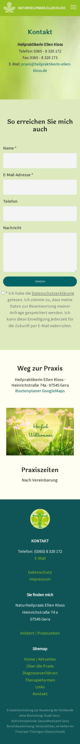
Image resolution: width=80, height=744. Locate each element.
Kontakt (40, 693)
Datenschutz (40, 572)
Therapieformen (40, 680)
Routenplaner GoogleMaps (40, 390)
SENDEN (40, 281)
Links (40, 687)
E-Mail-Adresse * (18, 174)
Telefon (10, 201)
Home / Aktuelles (40, 659)
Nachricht (12, 227)
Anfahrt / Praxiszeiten (40, 633)
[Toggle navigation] (73, 7)
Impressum (40, 579)
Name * (10, 148)
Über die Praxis (40, 666)
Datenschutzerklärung (53, 293)
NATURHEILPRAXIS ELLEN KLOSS (41, 8)
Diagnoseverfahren (40, 673)
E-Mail (40, 558)
